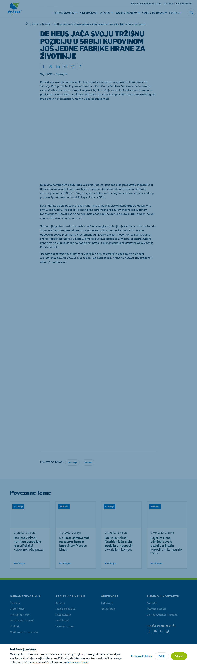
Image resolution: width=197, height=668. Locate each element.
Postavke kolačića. (78, 662)
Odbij (161, 656)
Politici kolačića (40, 662)
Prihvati (179, 656)
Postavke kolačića (141, 656)
